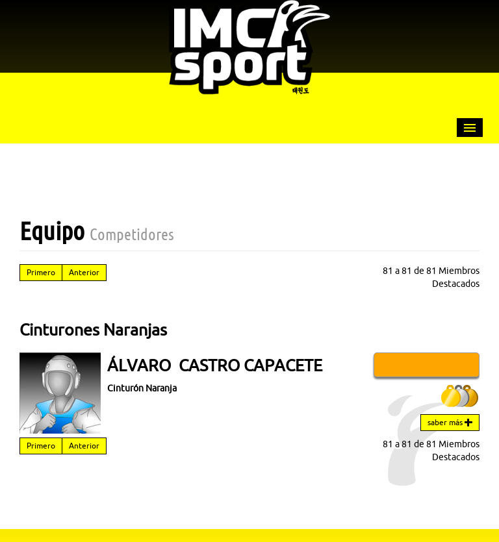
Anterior (84, 272)
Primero (41, 272)
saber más (450, 422)
